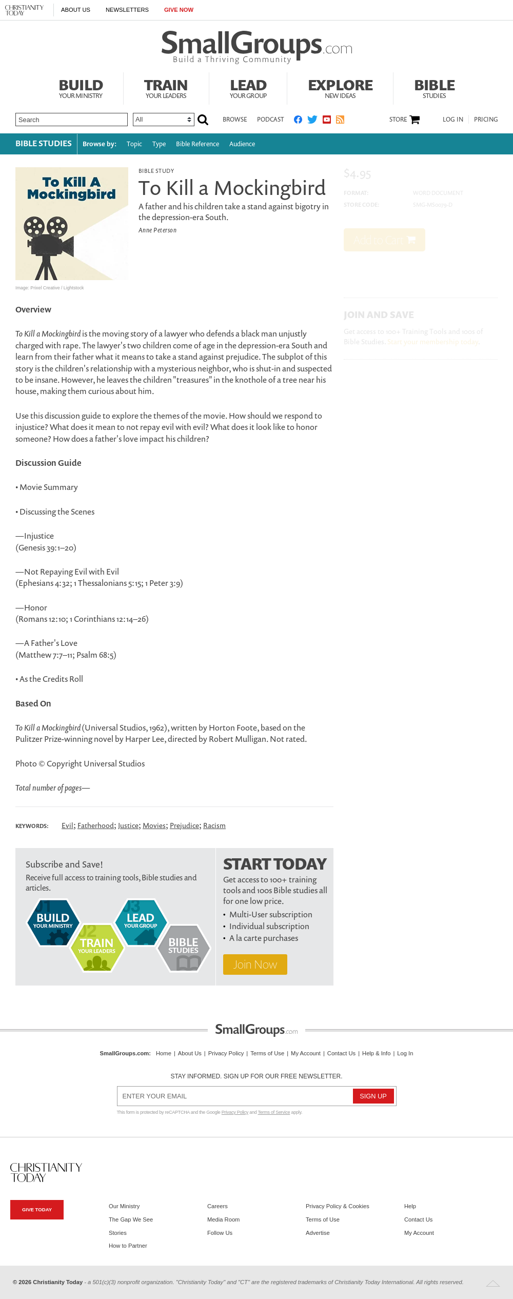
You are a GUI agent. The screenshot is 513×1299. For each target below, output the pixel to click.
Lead (248, 87)
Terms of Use (267, 1053)
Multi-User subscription (270, 914)
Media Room (223, 1219)
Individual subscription (269, 926)
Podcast (270, 119)
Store (398, 119)
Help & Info (376, 1053)
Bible (434, 87)
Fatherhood (95, 825)
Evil (67, 825)
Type (159, 144)
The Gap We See (131, 1219)
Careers (217, 1206)
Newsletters (127, 10)
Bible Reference (197, 144)
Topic (134, 144)
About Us (75, 10)
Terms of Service (274, 1112)
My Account (306, 1053)
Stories (118, 1233)
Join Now (255, 964)
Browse (235, 119)
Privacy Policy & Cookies (337, 1206)
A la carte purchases (263, 937)
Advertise (318, 1233)
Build (80, 87)
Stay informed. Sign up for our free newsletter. (256, 1076)
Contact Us (341, 1053)
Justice (128, 825)
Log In (453, 119)
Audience (242, 144)
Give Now (178, 10)
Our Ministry (124, 1206)
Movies (154, 825)
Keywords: (32, 826)
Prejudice (184, 825)
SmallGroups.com (124, 1053)
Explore (340, 87)
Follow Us (219, 1233)
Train (166, 87)
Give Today (37, 1209)
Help (410, 1206)
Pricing (486, 119)
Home (163, 1053)
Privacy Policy (226, 1053)
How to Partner (128, 1246)
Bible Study (156, 170)
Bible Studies (43, 143)
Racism (214, 825)
